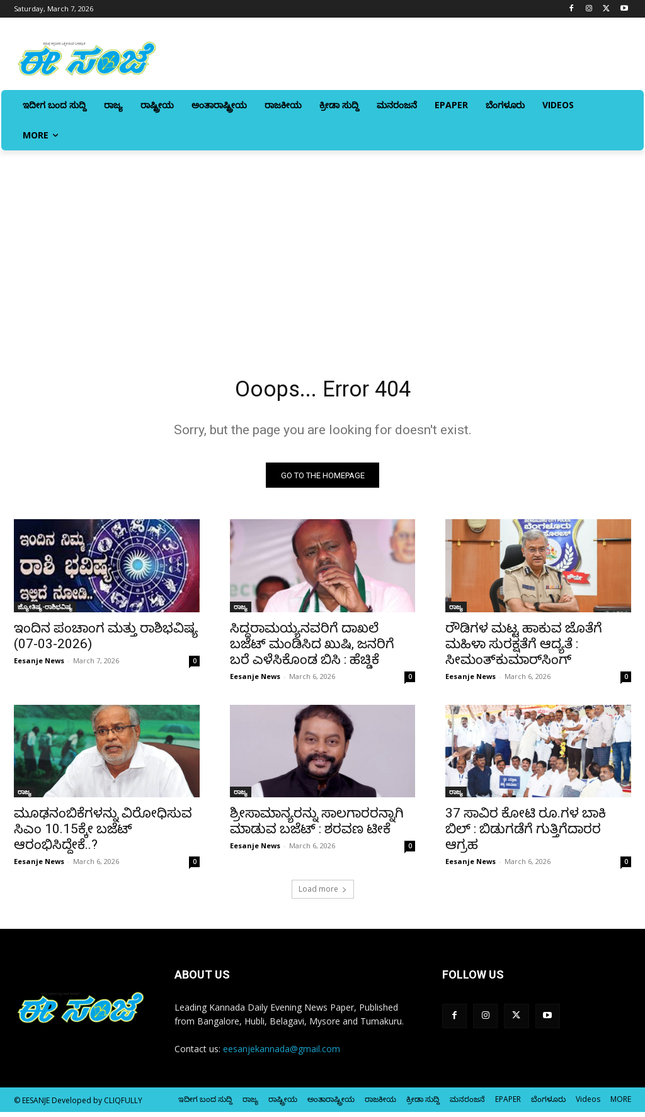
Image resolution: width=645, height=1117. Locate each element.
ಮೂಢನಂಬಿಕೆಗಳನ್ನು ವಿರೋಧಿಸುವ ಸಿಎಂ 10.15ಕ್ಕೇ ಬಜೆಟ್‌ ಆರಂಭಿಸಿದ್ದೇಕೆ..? (103, 834)
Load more (323, 894)
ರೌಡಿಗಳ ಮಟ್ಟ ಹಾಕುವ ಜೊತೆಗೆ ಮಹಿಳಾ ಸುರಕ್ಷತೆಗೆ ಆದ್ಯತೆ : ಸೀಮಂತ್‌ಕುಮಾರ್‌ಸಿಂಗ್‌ (523, 648)
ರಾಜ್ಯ (241, 611)
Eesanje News (39, 665)
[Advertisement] (322, 245)
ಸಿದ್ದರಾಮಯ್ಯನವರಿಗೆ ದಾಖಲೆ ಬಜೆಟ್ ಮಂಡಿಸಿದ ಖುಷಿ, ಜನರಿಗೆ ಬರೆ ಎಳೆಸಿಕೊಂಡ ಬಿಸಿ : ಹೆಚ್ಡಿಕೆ (312, 648)
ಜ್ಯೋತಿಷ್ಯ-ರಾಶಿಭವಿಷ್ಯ (45, 611)
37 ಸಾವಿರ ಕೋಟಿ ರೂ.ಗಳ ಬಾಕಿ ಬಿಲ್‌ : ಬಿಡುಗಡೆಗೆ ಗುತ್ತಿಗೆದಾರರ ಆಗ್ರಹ (525, 834)
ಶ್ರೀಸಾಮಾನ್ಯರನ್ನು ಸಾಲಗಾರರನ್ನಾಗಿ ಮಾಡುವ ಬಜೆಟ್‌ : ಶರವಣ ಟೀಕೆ (317, 826)
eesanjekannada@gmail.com (281, 1053)
